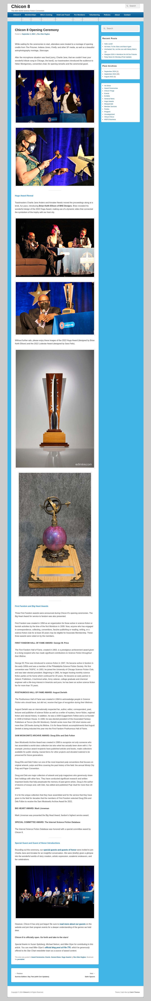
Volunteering (94, 15)
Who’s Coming (46, 15)
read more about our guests (73, 924)
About (117, 15)
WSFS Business (110, 119)
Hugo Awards (48, 19)
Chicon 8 (20, 6)
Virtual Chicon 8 (90, 19)
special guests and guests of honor (59, 850)
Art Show (107, 86)
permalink (20, 959)
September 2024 (110, 71)
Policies (107, 15)
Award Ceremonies (38, 957)
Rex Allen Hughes (43, 34)
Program (16, 19)
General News (56, 957)
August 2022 (108, 77)
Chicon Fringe (105, 19)
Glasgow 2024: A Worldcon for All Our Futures (120, 54)
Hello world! (108, 44)
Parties (77, 19)
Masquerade (108, 104)
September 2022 (110, 74)
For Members (79, 15)
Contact (127, 15)
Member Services (110, 106)
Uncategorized (109, 114)
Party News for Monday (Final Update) (117, 57)
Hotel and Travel (63, 15)
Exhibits (36, 19)
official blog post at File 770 (58, 947)
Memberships (30, 15)
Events (26, 19)
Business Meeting (64, 19)
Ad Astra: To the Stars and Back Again (117, 47)
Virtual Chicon (109, 117)
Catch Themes (135, 992)
